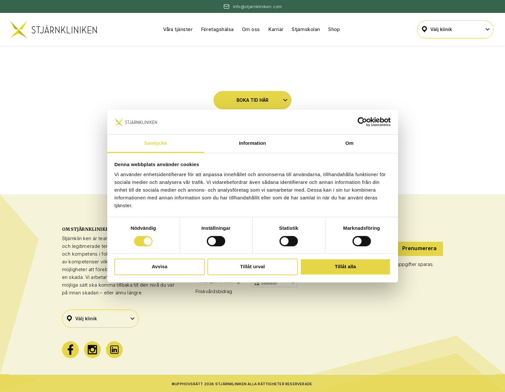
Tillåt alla (345, 266)
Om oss (251, 29)
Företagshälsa (217, 29)
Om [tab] (349, 143)
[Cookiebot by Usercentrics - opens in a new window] (362, 122)
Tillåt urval (252, 266)
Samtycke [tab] (155, 143)
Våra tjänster (178, 29)
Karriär (275, 29)
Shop (334, 29)
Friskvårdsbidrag (213, 291)
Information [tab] (252, 143)
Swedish (265, 283)
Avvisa (160, 266)
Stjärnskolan (306, 29)
